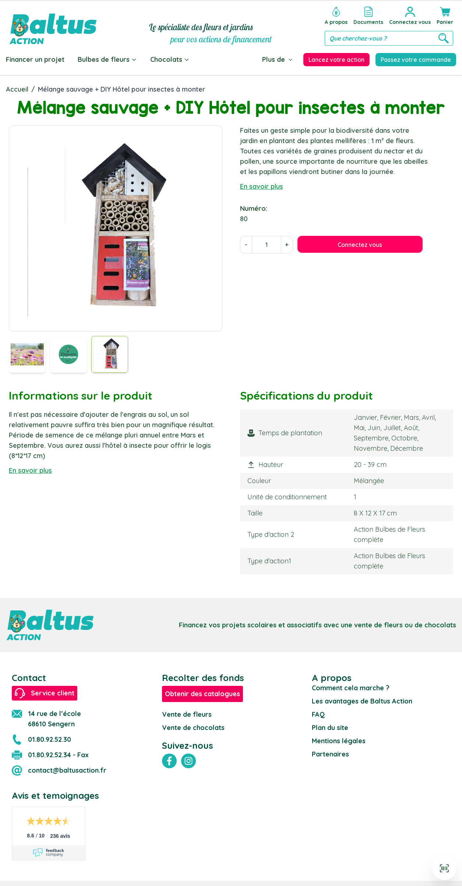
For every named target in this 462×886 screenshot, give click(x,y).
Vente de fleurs (187, 714)
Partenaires (330, 754)
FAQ (318, 714)
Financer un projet (35, 59)
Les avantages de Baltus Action (362, 701)
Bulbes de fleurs (107, 59)
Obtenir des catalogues (202, 694)
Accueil (17, 89)
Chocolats (170, 59)
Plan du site (330, 727)
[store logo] (53, 24)
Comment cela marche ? (350, 688)
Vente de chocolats (193, 727)
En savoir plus (261, 186)
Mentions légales (339, 741)
